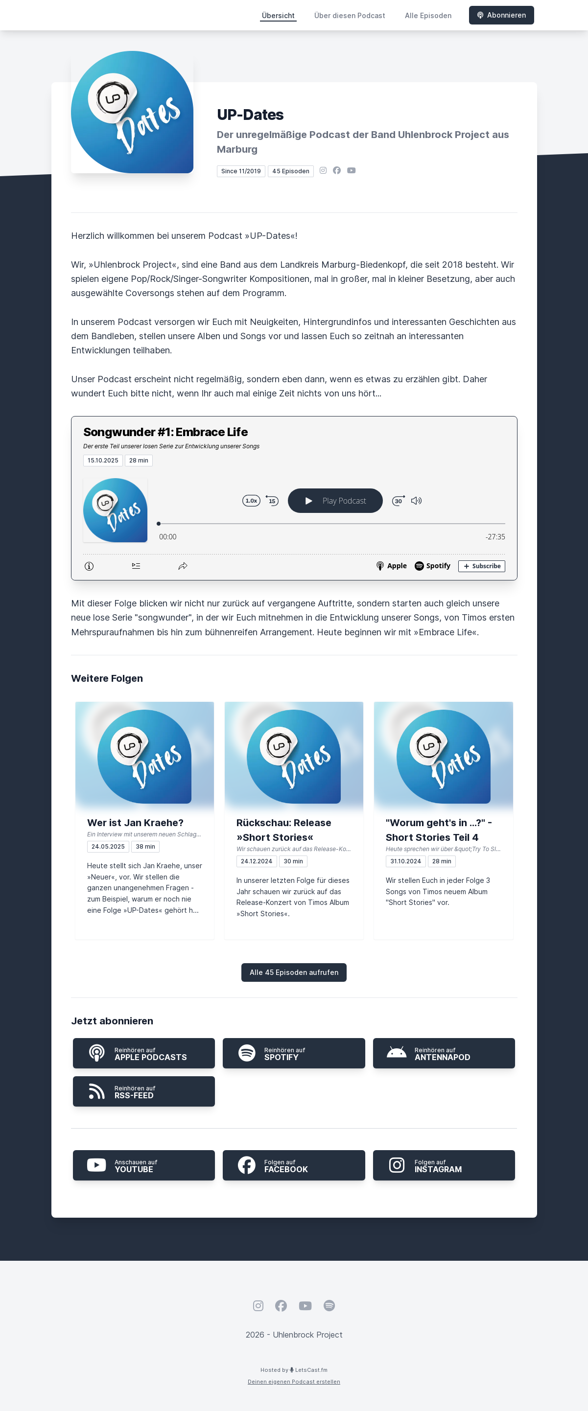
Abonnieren (501, 15)
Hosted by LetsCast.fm (294, 1369)
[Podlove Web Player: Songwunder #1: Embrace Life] (294, 523)
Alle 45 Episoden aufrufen (294, 972)
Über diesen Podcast (349, 15)
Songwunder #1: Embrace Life (165, 432)
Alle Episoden (428, 15)
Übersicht (278, 15)
